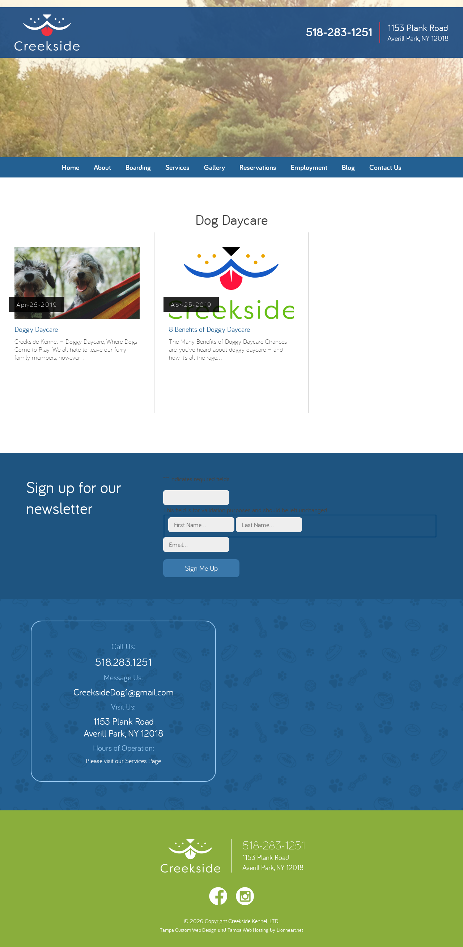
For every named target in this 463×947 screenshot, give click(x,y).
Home (70, 167)
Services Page (143, 761)
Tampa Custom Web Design (188, 930)
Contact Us (385, 167)
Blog (348, 167)
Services (177, 167)
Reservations (257, 167)
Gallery (214, 167)
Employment (309, 167)
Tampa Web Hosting (248, 930)
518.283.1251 (123, 662)
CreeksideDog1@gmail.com (123, 692)
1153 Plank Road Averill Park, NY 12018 (123, 727)
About (102, 167)
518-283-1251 (339, 31)
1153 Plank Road (418, 32)
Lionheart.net (290, 930)
